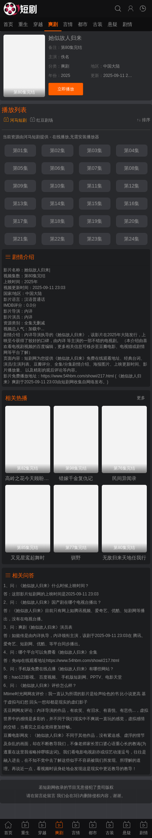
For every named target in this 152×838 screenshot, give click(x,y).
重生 (23, 24)
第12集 (131, 186)
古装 (97, 24)
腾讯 (137, 635)
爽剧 (53, 24)
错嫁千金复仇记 (76, 478)
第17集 (20, 221)
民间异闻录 (124, 478)
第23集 (94, 239)
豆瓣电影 (11, 735)
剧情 (127, 24)
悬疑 (112, 24)
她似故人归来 (65, 38)
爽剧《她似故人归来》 (39, 627)
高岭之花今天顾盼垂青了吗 (27, 478)
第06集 (57, 168)
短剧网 (67, 381)
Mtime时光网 (15, 693)
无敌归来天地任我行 (124, 557)
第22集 (57, 239)
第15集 (94, 203)
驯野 (76, 557)
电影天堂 (113, 677)
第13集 (20, 203)
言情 (68, 24)
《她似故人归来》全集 (76, 652)
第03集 (94, 150)
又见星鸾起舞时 (28, 557)
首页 (8, 24)
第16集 (131, 203)
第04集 (131, 150)
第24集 (131, 239)
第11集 (94, 186)
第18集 (57, 221)
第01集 (20, 150)
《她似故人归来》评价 (39, 685)
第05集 (20, 168)
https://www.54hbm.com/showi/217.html (82, 660)
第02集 (57, 150)
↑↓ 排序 (143, 119)
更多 (141, 397)
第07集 (94, 168)
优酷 (41, 643)
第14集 (57, 203)
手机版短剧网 (73, 677)
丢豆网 (9, 710)
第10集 (57, 186)
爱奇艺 (9, 643)
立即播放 (65, 89)
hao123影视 (23, 677)
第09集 (20, 186)
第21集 (20, 239)
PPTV (95, 677)
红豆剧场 (41, 120)
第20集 (131, 221)
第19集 (94, 221)
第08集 (131, 168)
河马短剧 (15, 120)
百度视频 (47, 677)
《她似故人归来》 (35, 585)
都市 (83, 24)
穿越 (38, 24)
